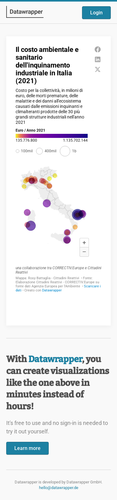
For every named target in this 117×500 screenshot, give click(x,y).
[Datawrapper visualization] (58, 180)
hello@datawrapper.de (58, 487)
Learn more (27, 448)
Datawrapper (55, 359)
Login (96, 13)
